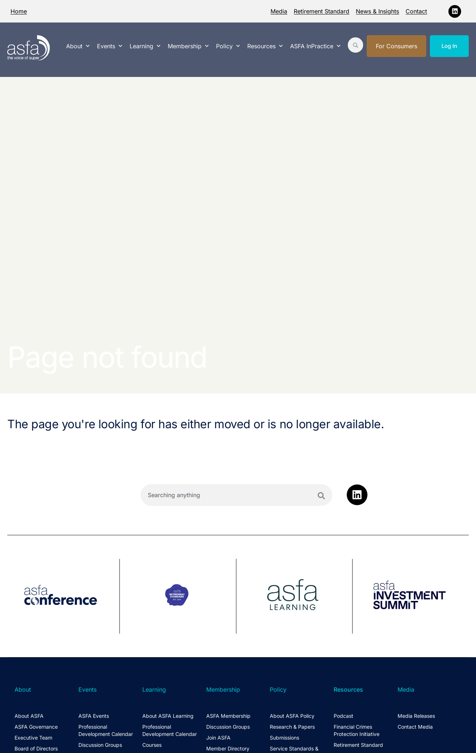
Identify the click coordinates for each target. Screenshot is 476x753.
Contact (416, 11)
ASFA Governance (36, 727)
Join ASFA (218, 737)
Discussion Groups (100, 745)
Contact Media (415, 727)
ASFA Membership (228, 716)
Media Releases (416, 716)
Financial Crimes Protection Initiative (356, 730)
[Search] (321, 495)
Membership (188, 46)
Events (109, 46)
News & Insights (377, 11)
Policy (228, 46)
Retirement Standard (321, 11)
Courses (152, 745)
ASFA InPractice (315, 46)
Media (278, 11)
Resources (265, 46)
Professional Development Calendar (105, 730)
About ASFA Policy (292, 716)
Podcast (343, 716)
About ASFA (29, 716)
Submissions (284, 737)
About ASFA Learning (168, 716)
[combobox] (236, 495)
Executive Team (33, 737)
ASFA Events (93, 716)
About (78, 46)
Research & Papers (292, 727)
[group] (63, 596)
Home (19, 11)
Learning (145, 46)
